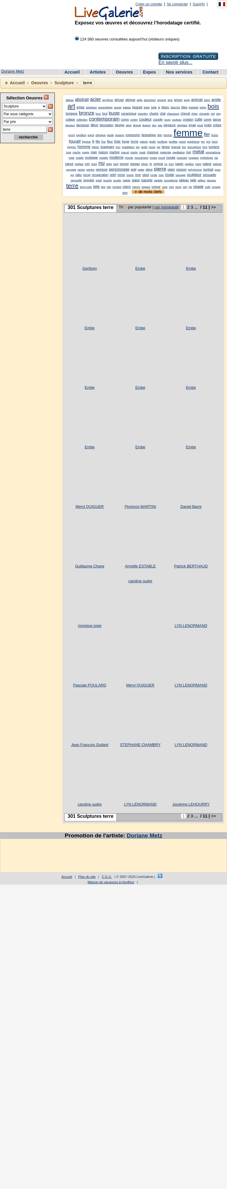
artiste (81, 107)
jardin (144, 147)
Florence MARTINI (140, 506)
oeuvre (124, 164)
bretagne (71, 113)
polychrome (195, 169)
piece (149, 169)
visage (198, 187)
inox (118, 147)
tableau (184, 180)
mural (161, 157)
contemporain (104, 119)
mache (77, 152)
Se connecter (177, 4)
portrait (208, 169)
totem (127, 186)
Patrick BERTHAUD (191, 566)
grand (182, 141)
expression (133, 135)
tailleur (202, 180)
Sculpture (64, 82)
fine (103, 141)
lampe (166, 147)
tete (96, 186)
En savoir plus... (175, 62)
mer (188, 152)
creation (188, 119)
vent (171, 186)
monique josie (90, 625)
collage (70, 119)
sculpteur (194, 175)
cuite (198, 119)
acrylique (107, 100)
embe (208, 125)
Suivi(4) (199, 4)
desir (129, 125)
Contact (211, 72)
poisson (181, 169)
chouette (204, 113)
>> (213, 207)
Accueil (72, 72)
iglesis (95, 147)
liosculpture (194, 147)
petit (133, 169)
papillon (189, 164)
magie (85, 152)
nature (69, 164)
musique (194, 157)
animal (197, 99)
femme (188, 132)
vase (164, 186)
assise (118, 107)
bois (213, 106)
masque (152, 152)
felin (159, 135)
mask (142, 152)
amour (178, 100)
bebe (147, 107)
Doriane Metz (12, 71)
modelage (91, 157)
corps (125, 119)
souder (117, 180)
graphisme (193, 141)
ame (170, 100)
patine (207, 164)
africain (119, 100)
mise (71, 157)
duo (154, 125)
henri (215, 141)
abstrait (82, 99)
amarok (161, 100)
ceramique (128, 113)
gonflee (173, 141)
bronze (86, 113)
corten (134, 119)
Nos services (180, 72)
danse (217, 119)
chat (163, 113)
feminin (168, 135)
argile (216, 99)
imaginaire (107, 147)
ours (171, 164)
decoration (106, 125)
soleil (99, 180)
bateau (127, 107)
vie (190, 186)
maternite (165, 152)
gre (203, 141)
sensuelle (76, 180)
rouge (169, 175)
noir (87, 164)
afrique (130, 100)
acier (95, 99)
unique (156, 186)
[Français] (222, 4)
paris (198, 164)
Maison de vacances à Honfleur (111, 882)
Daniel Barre (190, 506)
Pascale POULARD (89, 685)
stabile (126, 180)
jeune (152, 147)
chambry (143, 113)
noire (94, 164)
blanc (165, 107)
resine (130, 175)
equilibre (81, 135)
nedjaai (79, 164)
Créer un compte (149, 4)
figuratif (74, 141)
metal (198, 151)
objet (109, 164)
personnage (119, 169)
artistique (91, 107)
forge (125, 141)
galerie (144, 141)
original (158, 164)
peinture (102, 169)
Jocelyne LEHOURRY (191, 804)
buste (114, 113)
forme (135, 141)
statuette (147, 180)
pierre (160, 168)
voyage (216, 186)
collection (82, 119)
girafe (152, 141)
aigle (139, 100)
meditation (178, 152)
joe (158, 147)
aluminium (150, 100)
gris (208, 141)
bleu (184, 107)
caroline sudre (140, 581)
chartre (153, 113)
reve (138, 175)
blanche (175, 107)
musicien (182, 157)
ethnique (100, 135)
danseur (70, 125)
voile (208, 186)
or (151, 164)
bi (159, 107)
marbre (114, 152)
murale (170, 157)
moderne (116, 157)
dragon (146, 125)
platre (171, 169)
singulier (88, 180)
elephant (182, 125)
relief (113, 175)
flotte (117, 141)
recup (87, 175)
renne (121, 175)
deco (94, 125)
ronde (153, 175)
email (192, 125)
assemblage (105, 107)
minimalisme (213, 152)
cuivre (207, 119)
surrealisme (171, 180)
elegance (170, 125)
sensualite (209, 175)
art (71, 106)
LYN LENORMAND (191, 625)
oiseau (135, 164)
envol (71, 135)
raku (78, 175)
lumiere (214, 147)
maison (103, 152)
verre (178, 186)
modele (103, 157)
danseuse (82, 125)
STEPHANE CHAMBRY (140, 744)
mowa (153, 157)
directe (137, 125)
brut (105, 113)
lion (184, 147)
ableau (70, 100)
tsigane (146, 186)
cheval (185, 113)
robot (145, 175)
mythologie (206, 157)
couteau (176, 119)
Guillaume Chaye (89, 566)
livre (204, 147)
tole (109, 186)
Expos (150, 72)
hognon (71, 147)
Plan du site (87, 877)
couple (158, 119)
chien (194, 113)
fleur (110, 141)
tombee (116, 186)
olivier (144, 164)
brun (98, 113)
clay (218, 113)
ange (187, 100)
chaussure (173, 113)
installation (128, 147)
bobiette (193, 107)
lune (68, 152)
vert (185, 186)
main (94, 152)
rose (161, 175)
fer (207, 134)
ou (165, 164)
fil (93, 141)
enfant (217, 125)
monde (129, 157)
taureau (211, 180)
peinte (81, 169)
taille (193, 180)
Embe (140, 268)
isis (138, 147)
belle (154, 107)
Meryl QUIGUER (90, 506)
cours (167, 119)
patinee (217, 164)
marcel (125, 152)
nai (216, 157)
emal (200, 125)
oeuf (116, 164)
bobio (203, 107)
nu (101, 163)
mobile (80, 157)
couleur (145, 119)
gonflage (162, 141)
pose (217, 169)
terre (72, 185)
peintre (90, 169)
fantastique (149, 135)
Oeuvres (125, 72)
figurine (86, 141)
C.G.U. (107, 877)
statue (136, 180)
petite (141, 169)
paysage (71, 169)
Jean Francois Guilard (89, 744)
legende (176, 147)
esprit (91, 135)
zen (125, 192)
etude (110, 135)
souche (107, 180)
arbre (207, 100)
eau (160, 125)
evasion (119, 135)
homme (83, 146)
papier (179, 164)
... (196, 207)
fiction (214, 135)
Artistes (98, 72)
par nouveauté (167, 207)
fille (98, 141)
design (120, 125)
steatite (158, 180)
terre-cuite (86, 186)
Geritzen (90, 268)
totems (136, 186)
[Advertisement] (27, 241)
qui (72, 175)
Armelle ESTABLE (140, 566)
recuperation (100, 175)
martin (134, 152)
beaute (137, 107)
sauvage (180, 175)
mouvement (141, 157)
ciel (213, 113)
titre (103, 186)
